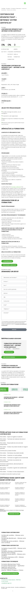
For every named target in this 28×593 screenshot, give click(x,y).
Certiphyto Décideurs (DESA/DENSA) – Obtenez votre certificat (12, 552)
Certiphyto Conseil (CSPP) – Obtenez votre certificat (13, 549)
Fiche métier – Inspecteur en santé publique (11, 455)
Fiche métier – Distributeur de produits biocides (12, 453)
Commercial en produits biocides (8, 450)
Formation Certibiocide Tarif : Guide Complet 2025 (21, 483)
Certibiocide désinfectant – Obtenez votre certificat (13, 538)
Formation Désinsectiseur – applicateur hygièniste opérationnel (12, 566)
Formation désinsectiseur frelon (10, 564)
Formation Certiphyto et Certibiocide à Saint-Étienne (20, 506)
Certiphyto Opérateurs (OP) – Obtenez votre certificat (12, 557)
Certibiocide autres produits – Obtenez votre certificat (12, 541)
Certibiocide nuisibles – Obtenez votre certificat (12, 536)
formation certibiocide (16, 186)
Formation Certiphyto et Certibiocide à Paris (5, 488)
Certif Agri (3, 8)
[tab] (14, 389)
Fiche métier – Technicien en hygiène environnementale (14, 457)
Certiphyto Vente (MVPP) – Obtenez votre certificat (13, 554)
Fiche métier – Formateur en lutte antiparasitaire (12, 471)
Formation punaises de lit (8, 568)
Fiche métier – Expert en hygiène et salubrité (11, 436)
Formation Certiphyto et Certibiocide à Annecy (20, 488)
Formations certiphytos (10, 545)
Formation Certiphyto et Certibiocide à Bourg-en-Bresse (20, 500)
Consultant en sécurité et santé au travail (10, 474)
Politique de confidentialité (6, 590)
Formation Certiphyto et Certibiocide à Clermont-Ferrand (20, 494)
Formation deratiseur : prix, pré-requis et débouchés (5, 483)
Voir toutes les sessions (9, 357)
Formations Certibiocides (16, 8)
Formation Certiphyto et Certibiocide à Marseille (5, 499)
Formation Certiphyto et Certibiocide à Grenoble (5, 493)
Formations (8, 8)
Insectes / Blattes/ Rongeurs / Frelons (12, 570)
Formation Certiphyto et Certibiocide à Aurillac (5, 506)
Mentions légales (16, 590)
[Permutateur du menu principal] (25, 3)
